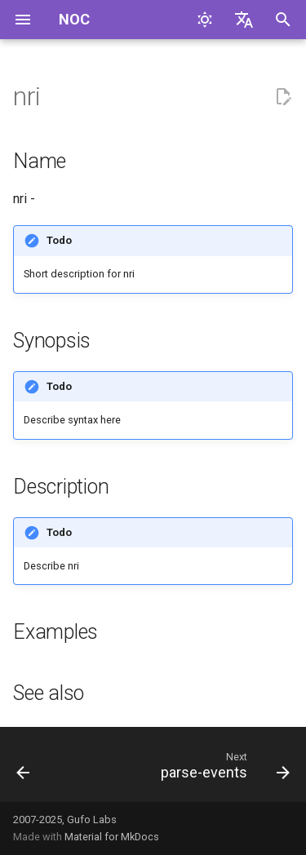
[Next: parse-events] (223, 769)
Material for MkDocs (111, 837)
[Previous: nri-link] (23, 769)
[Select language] (244, 19)
